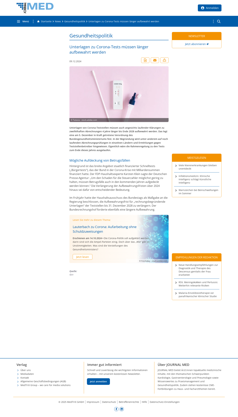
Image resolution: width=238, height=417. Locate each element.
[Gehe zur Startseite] (44, 21)
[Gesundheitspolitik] (74, 21)
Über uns (25, 370)
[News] (58, 21)
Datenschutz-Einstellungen (165, 401)
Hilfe (144, 401)
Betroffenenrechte (129, 401)
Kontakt (24, 377)
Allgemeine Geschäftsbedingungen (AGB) (43, 381)
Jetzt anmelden (98, 381)
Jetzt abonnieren (195, 44)
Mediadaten (27, 373)
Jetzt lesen (82, 257)
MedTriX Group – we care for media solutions (45, 385)
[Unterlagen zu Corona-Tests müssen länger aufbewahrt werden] (123, 21)
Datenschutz (109, 401)
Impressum (93, 401)
